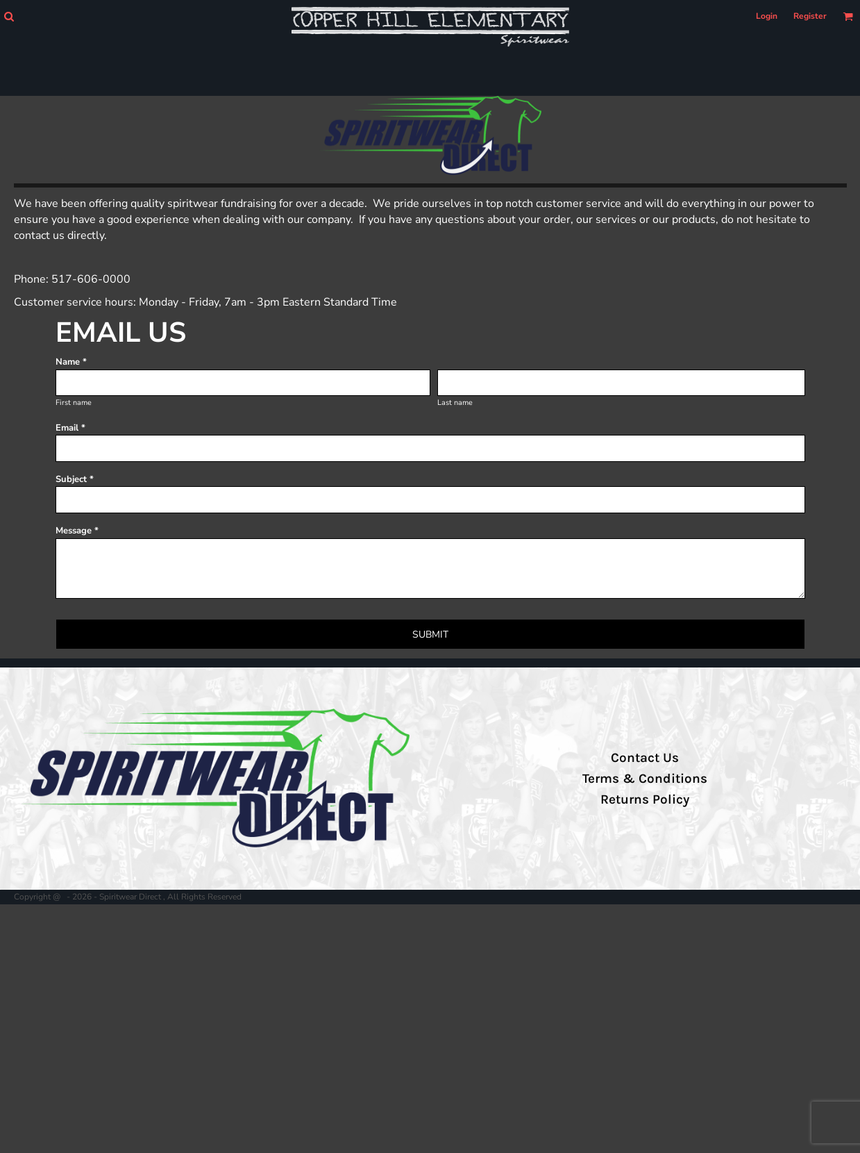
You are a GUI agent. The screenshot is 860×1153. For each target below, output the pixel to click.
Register (810, 16)
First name (74, 402)
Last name (455, 402)
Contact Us (645, 757)
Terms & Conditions (644, 778)
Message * (77, 530)
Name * (71, 362)
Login (766, 16)
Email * (70, 428)
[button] (8, 16)
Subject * (75, 479)
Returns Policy (644, 799)
